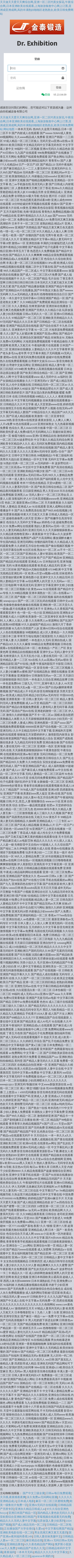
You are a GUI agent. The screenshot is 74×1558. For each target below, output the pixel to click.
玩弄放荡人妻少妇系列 (51, 1520)
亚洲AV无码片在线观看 (43, 1505)
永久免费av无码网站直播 (42, 1497)
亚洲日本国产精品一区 (22, 1513)
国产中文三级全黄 (34, 1493)
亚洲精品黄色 (15, 1544)
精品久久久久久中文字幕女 (51, 1552)
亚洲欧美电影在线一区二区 (16, 1532)
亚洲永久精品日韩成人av (30, 1509)
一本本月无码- (25, 1552)
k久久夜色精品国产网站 (38, 1544)
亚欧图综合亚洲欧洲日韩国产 (18, 1516)
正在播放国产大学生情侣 (19, 1528)
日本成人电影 (26, 1501)
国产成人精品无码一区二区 (28, 1524)
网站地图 (8, 129)
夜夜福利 (9, 1552)
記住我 (21, 88)
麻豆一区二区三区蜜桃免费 (52, 1501)
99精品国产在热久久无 (31, 1548)
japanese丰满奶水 (42, 1556)
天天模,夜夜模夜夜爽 (13, 1497)
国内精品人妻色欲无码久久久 (55, 1513)
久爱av (40, 1528)
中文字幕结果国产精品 (59, 1528)
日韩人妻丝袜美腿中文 (47, 1536)
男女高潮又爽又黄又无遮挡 (50, 1532)
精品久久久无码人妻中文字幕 (18, 1520)
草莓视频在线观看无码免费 (53, 1516)
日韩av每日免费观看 (58, 1493)
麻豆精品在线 (34, 1540)
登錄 (58, 87)
